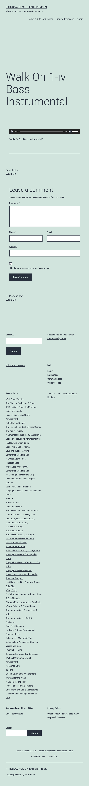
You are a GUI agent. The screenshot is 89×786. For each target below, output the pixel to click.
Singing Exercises (65, 19)
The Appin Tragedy (14, 431)
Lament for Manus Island (17, 471)
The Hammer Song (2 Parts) (19, 618)
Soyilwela (10, 622)
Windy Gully (11, 590)
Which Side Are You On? (17, 467)
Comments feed (54, 379)
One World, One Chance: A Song (20, 518)
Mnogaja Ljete (12, 463)
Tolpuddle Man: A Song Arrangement (23, 550)
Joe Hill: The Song (14, 526)
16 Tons (9, 670)
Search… (10, 334)
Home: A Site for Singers (40, 19)
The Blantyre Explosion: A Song (20, 403)
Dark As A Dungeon (15, 626)
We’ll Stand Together (15, 399)
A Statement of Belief (15, 682)
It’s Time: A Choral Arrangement (20, 630)
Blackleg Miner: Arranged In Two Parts (23, 602)
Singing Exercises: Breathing (19, 570)
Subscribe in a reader (15, 365)
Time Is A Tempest (14, 578)
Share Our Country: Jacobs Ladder (21, 574)
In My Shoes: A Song (15, 546)
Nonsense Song (13, 666)
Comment (14, 203)
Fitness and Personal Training (19, 686)
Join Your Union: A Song (17, 522)
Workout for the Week (16, 678)
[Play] (12, 131)
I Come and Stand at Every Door (20, 514)
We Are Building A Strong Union (20, 606)
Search (9, 728)
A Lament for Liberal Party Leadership (23, 435)
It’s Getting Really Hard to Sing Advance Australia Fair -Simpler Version (20, 478)
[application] (44, 131)
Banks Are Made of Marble (18, 447)
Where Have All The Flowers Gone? (22, 510)
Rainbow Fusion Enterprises (26, 7)
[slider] (41, 131)
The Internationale (14, 530)
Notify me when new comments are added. (30, 268)
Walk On (9, 498)
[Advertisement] (44, 50)
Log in (50, 371)
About (80, 19)
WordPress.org (54, 383)
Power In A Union (14, 506)
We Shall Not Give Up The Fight (20, 534)
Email (50, 232)
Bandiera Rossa (13, 634)
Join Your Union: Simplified (18, 486)
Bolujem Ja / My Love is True (19, 638)
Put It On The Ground (15, 423)
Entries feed (52, 375)
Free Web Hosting (14, 650)
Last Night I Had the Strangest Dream (23, 582)
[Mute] (70, 131)
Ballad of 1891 (12, 502)
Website (13, 247)
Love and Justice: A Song (17, 451)
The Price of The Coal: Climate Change (23, 427)
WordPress (30, 774)
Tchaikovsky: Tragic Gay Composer (22, 654)
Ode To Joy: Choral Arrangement (21, 674)
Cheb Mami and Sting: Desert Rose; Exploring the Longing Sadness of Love (22, 694)
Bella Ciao (10, 586)
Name (12, 232)
